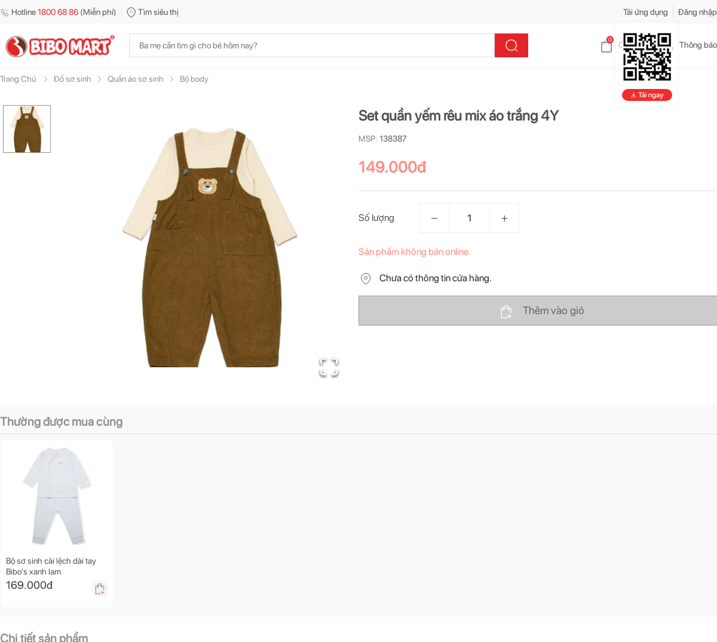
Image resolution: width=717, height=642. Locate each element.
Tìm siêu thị (153, 12)
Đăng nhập (697, 12)
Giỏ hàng (624, 45)
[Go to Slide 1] (27, 129)
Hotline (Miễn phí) (58, 12)
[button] (208, 247)
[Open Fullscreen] (329, 367)
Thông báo (688, 45)
